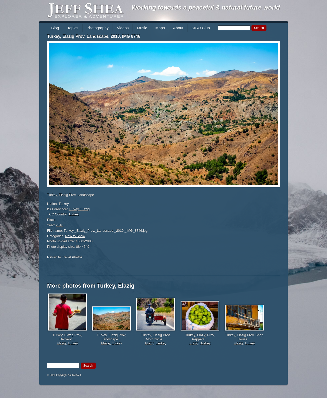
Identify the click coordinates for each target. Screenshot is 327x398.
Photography (98, 28)
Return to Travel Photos (65, 257)
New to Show (75, 236)
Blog (55, 28)
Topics (72, 28)
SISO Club (200, 28)
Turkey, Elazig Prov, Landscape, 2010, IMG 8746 (93, 36)
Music (142, 28)
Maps (160, 28)
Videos (123, 28)
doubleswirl (74, 375)
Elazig (61, 343)
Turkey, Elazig (79, 209)
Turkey (64, 204)
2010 (59, 225)
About (178, 28)
